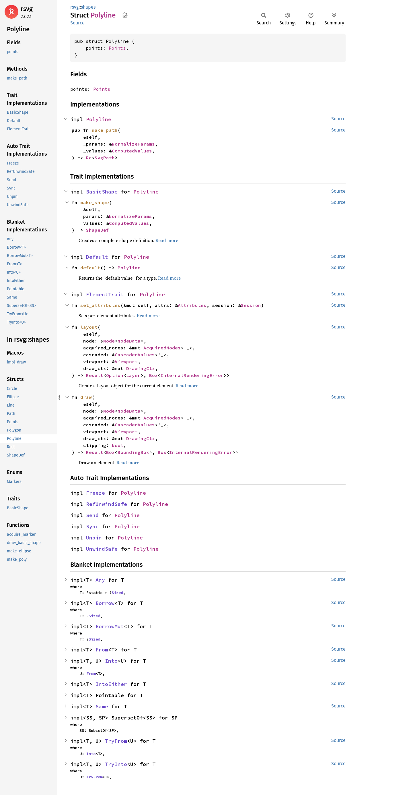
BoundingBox (133, 452)
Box (153, 375)
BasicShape (102, 191)
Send (92, 515)
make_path (105, 130)
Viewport (126, 361)
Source (77, 23)
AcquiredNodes (162, 348)
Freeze (95, 493)
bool (117, 445)
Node (109, 341)
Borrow (105, 603)
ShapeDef (97, 230)
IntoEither (111, 684)
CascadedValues (135, 354)
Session (251, 305)
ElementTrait (105, 294)
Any (100, 580)
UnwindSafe (102, 549)
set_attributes (100, 305)
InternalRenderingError (192, 375)
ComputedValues (132, 151)
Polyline (98, 119)
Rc (89, 157)
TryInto (116, 764)
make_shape (94, 202)
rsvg (27, 9)
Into (111, 660)
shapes (88, 7)
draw (86, 397)
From (102, 649)
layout (89, 327)
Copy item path (125, 15)
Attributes (192, 305)
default (90, 267)
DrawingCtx (140, 368)
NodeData (129, 341)
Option (114, 375)
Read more (166, 240)
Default (97, 257)
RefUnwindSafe (106, 504)
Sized (117, 592)
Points (117, 48)
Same (102, 706)
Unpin (94, 537)
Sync (92, 526)
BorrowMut (110, 626)
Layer (133, 375)
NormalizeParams (133, 144)
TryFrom (116, 741)
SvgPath (105, 157)
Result (94, 375)
